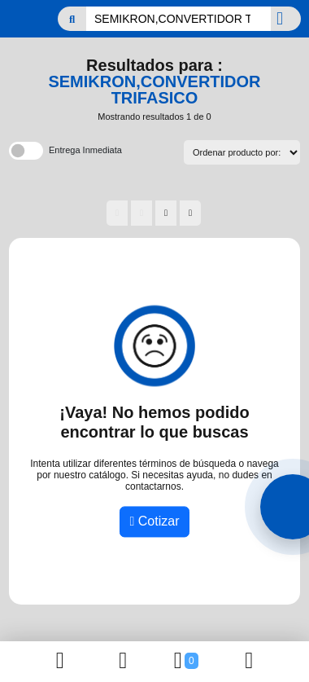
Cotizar (155, 521)
